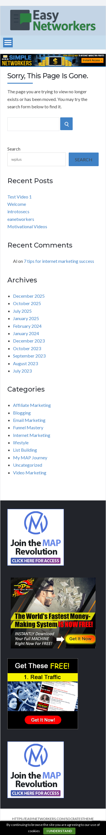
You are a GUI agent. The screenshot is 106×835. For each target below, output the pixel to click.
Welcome (16, 204)
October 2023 (27, 348)
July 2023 (22, 370)
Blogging (22, 412)
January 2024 (26, 333)
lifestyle (21, 442)
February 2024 (27, 326)
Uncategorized (27, 465)
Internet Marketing (31, 435)
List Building (25, 450)
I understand (59, 831)
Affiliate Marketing (32, 405)
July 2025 (22, 311)
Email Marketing (29, 420)
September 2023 (29, 355)
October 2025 (27, 303)
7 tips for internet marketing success (59, 261)
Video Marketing (29, 472)
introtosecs (18, 211)
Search (13, 148)
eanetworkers (20, 219)
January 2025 (26, 318)
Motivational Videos (27, 226)
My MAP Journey (30, 457)
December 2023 (29, 340)
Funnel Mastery (28, 427)
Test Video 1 (19, 196)
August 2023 (25, 363)
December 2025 (29, 296)
